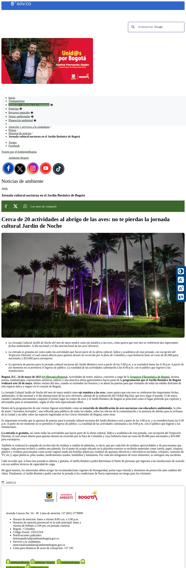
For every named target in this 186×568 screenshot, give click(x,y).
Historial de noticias (20, 133)
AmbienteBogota (18, 562)
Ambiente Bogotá (19, 157)
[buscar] (155, 27)
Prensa (12, 130)
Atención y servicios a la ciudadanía (29, 126)
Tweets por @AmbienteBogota (19, 151)
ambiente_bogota (42, 562)
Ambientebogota (68, 562)
